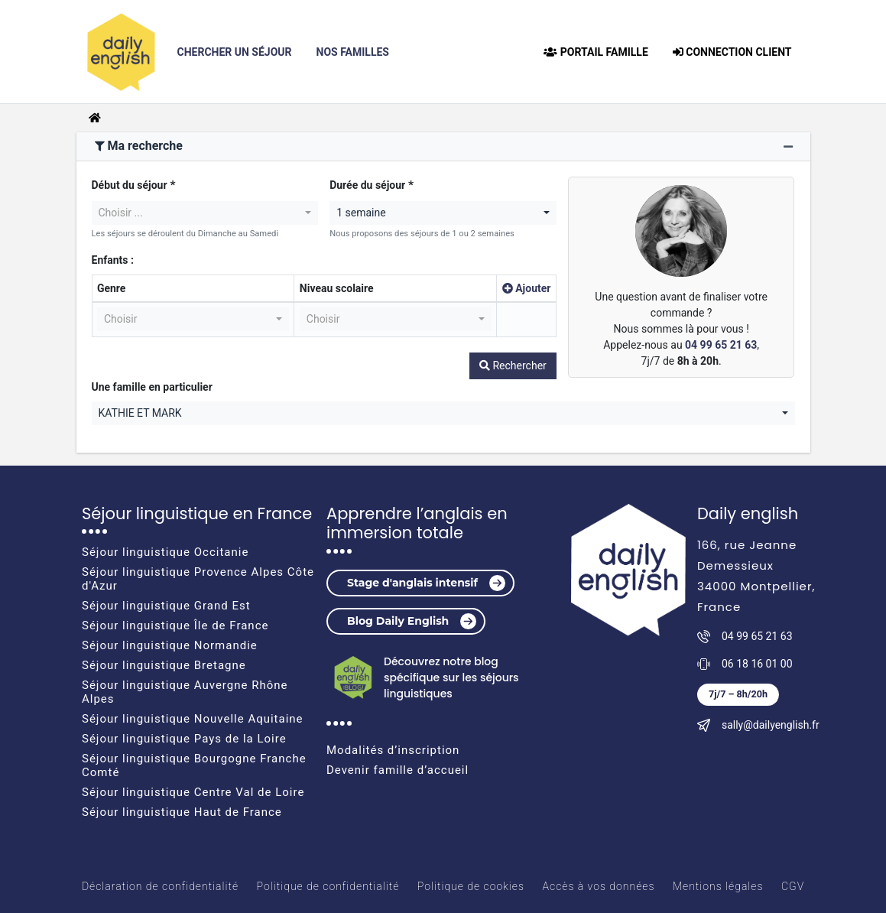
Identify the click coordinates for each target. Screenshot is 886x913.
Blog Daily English (411, 621)
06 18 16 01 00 (757, 664)
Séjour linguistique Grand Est (166, 605)
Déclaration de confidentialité (160, 886)
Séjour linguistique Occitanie (165, 552)
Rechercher (513, 365)
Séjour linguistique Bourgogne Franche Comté (194, 765)
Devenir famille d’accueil (397, 770)
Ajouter (526, 288)
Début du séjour (129, 185)
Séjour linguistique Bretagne (164, 665)
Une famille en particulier (152, 387)
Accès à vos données (598, 886)
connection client (732, 52)
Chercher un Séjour (240, 51)
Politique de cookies (470, 886)
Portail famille (595, 52)
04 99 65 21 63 (721, 345)
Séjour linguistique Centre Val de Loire (193, 792)
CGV (792, 886)
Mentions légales (718, 886)
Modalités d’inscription (392, 750)
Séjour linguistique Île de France (175, 625)
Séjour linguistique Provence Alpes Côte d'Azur (198, 579)
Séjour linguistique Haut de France (182, 812)
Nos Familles (352, 52)
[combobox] (205, 213)
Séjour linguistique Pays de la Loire (184, 739)
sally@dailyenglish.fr (770, 725)
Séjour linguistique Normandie (170, 645)
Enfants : (113, 260)
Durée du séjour (367, 185)
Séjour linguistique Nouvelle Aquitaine (192, 719)
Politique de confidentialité (328, 886)
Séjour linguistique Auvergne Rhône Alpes (184, 692)
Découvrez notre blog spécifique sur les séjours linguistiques (451, 677)
